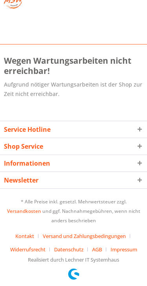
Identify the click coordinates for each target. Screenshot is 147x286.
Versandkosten (24, 211)
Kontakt (24, 236)
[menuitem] (28, 236)
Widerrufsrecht (27, 249)
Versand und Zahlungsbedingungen (84, 236)
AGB (97, 249)
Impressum (124, 249)
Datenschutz (68, 249)
